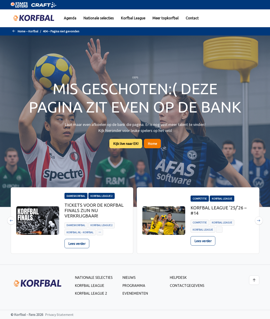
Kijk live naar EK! (125, 143)
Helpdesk (178, 277)
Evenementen (135, 293)
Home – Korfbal (28, 31)
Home (152, 143)
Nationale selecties (98, 18)
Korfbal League (133, 18)
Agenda (70, 18)
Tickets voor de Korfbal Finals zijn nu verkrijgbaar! (94, 210)
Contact (192, 18)
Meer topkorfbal (165, 18)
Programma (134, 286)
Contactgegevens (187, 286)
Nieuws (129, 277)
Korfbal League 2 (91, 293)
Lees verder (76, 243)
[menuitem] (70, 18)
